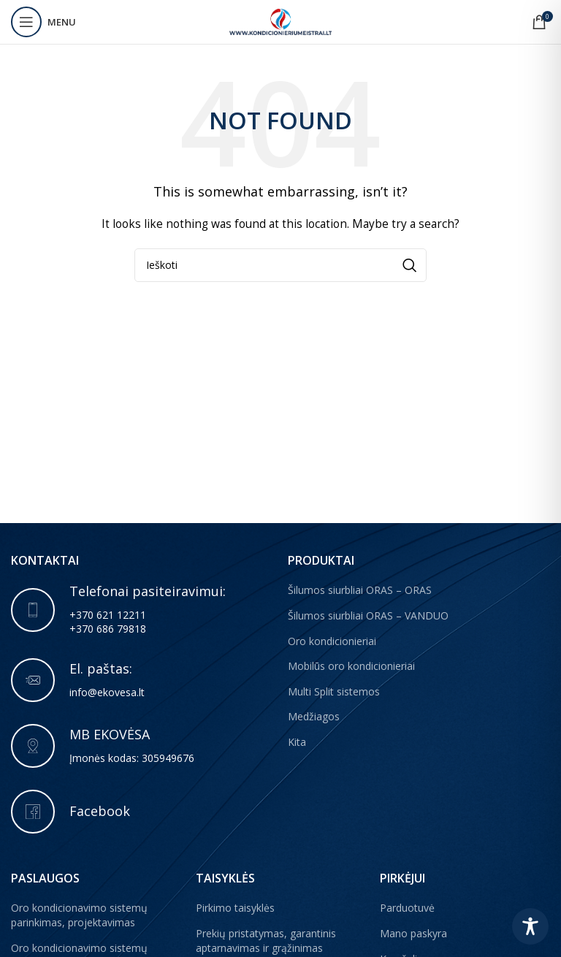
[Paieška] (280, 265)
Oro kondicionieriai (332, 641)
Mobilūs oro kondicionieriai (351, 666)
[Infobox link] (142, 680)
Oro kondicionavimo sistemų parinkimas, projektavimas (79, 915)
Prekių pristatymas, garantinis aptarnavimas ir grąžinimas (266, 940)
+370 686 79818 (107, 629)
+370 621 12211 (107, 615)
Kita (297, 742)
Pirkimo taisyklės (235, 908)
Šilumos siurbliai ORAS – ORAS (360, 590)
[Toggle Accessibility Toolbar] (530, 926)
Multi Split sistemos (334, 691)
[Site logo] (280, 21)
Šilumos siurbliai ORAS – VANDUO (368, 615)
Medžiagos (314, 716)
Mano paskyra (413, 933)
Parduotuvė (407, 908)
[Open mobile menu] (43, 22)
